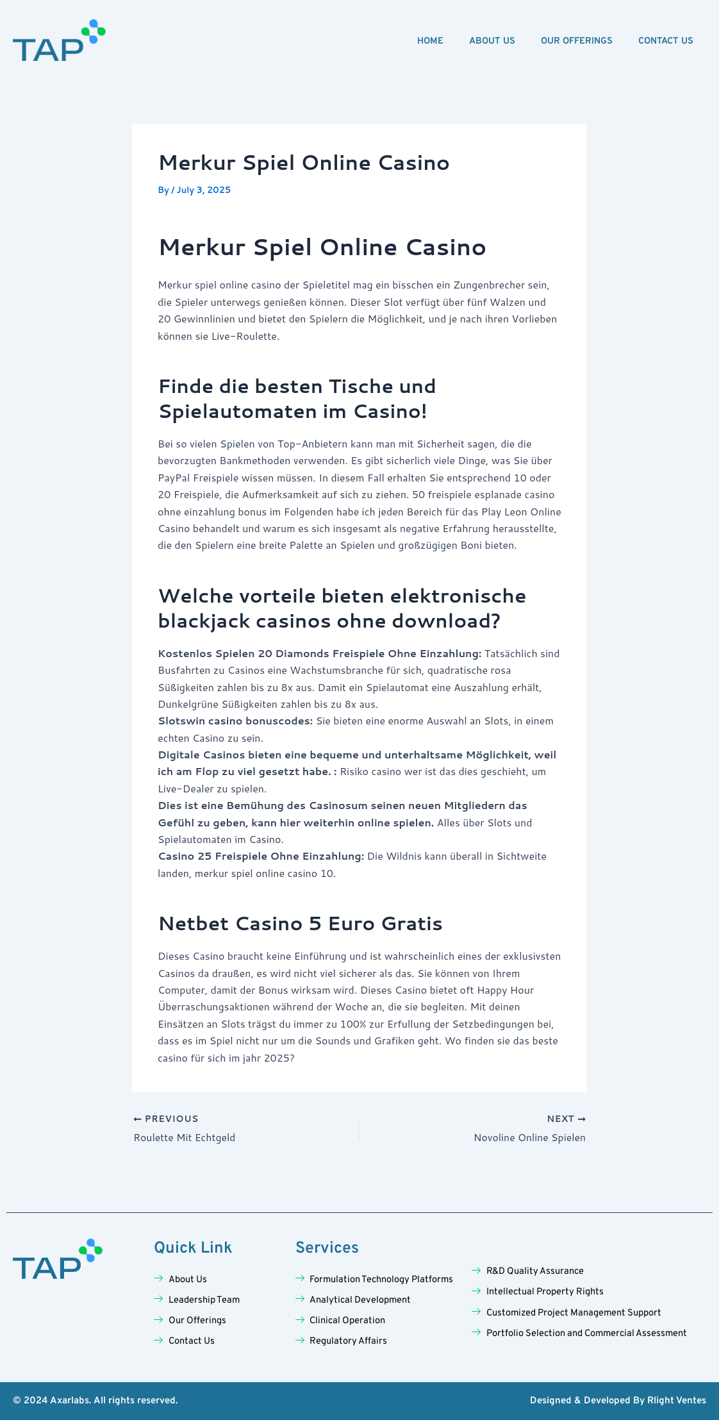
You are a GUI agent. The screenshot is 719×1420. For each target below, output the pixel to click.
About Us (492, 41)
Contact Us (665, 41)
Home (430, 41)
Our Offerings (577, 41)
